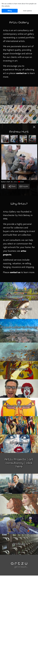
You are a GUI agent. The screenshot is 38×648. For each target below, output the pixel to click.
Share (12, 186)
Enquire (24, 186)
